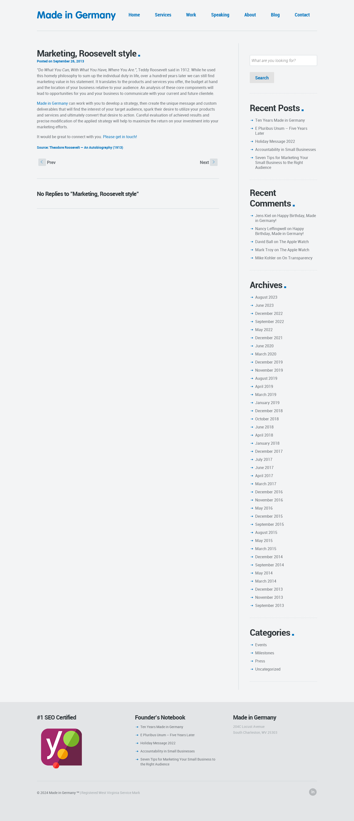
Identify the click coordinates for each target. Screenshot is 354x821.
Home (134, 14)
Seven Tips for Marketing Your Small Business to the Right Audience (281, 162)
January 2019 (267, 402)
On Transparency (297, 258)
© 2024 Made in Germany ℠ (58, 792)
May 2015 (264, 540)
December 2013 (269, 589)
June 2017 (264, 467)
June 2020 (264, 346)
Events (261, 644)
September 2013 (269, 605)
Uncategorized (267, 669)
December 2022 (269, 313)
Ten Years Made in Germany (280, 120)
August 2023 (266, 297)
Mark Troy (264, 249)
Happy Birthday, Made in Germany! (285, 218)
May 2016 (264, 508)
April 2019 (264, 386)
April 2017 (264, 475)
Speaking (220, 14)
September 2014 (269, 565)
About (250, 14)
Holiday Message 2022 (275, 141)
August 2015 (266, 532)
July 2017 (263, 459)
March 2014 (265, 581)
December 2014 (269, 556)
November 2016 (269, 500)
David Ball (264, 241)
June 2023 (264, 305)
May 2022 (264, 329)
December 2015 (269, 516)
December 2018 (269, 410)
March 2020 (265, 354)
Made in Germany (52, 103)
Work (191, 14)
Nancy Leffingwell (270, 228)
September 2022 (269, 321)
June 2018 (264, 427)
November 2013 (269, 597)
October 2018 (267, 419)
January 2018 (267, 443)
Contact (302, 14)
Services (163, 14)
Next (209, 162)
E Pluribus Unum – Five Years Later (281, 131)
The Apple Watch (294, 241)
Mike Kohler (265, 258)
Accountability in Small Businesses (285, 149)
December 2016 (269, 492)
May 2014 (264, 573)
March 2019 (265, 394)
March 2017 (265, 483)
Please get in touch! (120, 136)
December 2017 (269, 451)
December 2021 (269, 337)
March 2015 (265, 548)
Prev (47, 162)
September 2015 (269, 524)
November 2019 (269, 370)
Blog (275, 14)
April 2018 (264, 435)
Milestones (264, 653)
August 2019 (266, 378)
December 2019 (269, 362)
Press (260, 661)
